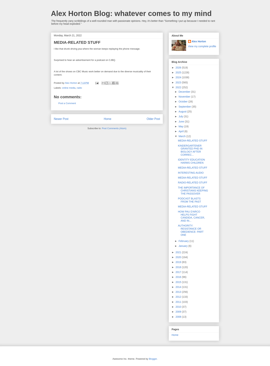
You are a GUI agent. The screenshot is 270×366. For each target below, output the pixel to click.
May (181, 126)
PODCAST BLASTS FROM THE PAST (189, 200)
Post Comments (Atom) (114, 128)
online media (69, 87)
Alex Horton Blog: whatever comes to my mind (131, 13)
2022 (179, 87)
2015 (179, 282)
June (181, 121)
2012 (179, 296)
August (182, 111)
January (183, 245)
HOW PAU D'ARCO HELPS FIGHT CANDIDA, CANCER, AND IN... (191, 216)
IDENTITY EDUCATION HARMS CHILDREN (191, 161)
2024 (179, 77)
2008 (179, 316)
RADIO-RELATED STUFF (192, 182)
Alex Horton (199, 41)
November (184, 96)
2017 (179, 272)
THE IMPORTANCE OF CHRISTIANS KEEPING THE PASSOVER (193, 190)
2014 (179, 287)
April (181, 131)
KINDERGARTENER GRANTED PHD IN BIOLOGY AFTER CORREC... (190, 150)
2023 (179, 82)
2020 (179, 257)
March (182, 136)
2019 (179, 262)
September (185, 106)
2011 (179, 301)
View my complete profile (202, 46)
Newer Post (61, 118)
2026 (179, 67)
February (183, 241)
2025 (179, 72)
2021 (179, 252)
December (184, 91)
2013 (179, 291)
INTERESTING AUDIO (191, 172)
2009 (179, 311)
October (183, 101)
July (181, 116)
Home (107, 118)
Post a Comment (67, 103)
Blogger (153, 358)
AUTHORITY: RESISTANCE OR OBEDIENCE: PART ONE (190, 230)
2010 (179, 306)
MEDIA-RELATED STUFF (192, 140)
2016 (179, 277)
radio (79, 87)
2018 (179, 267)
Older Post (153, 118)
